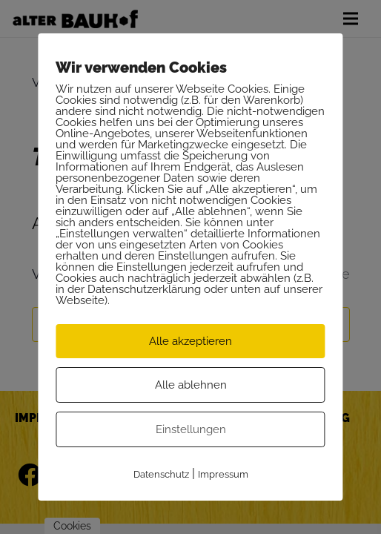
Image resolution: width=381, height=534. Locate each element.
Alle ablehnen (191, 385)
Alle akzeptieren (190, 341)
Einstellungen (191, 429)
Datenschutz (161, 474)
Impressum (223, 474)
